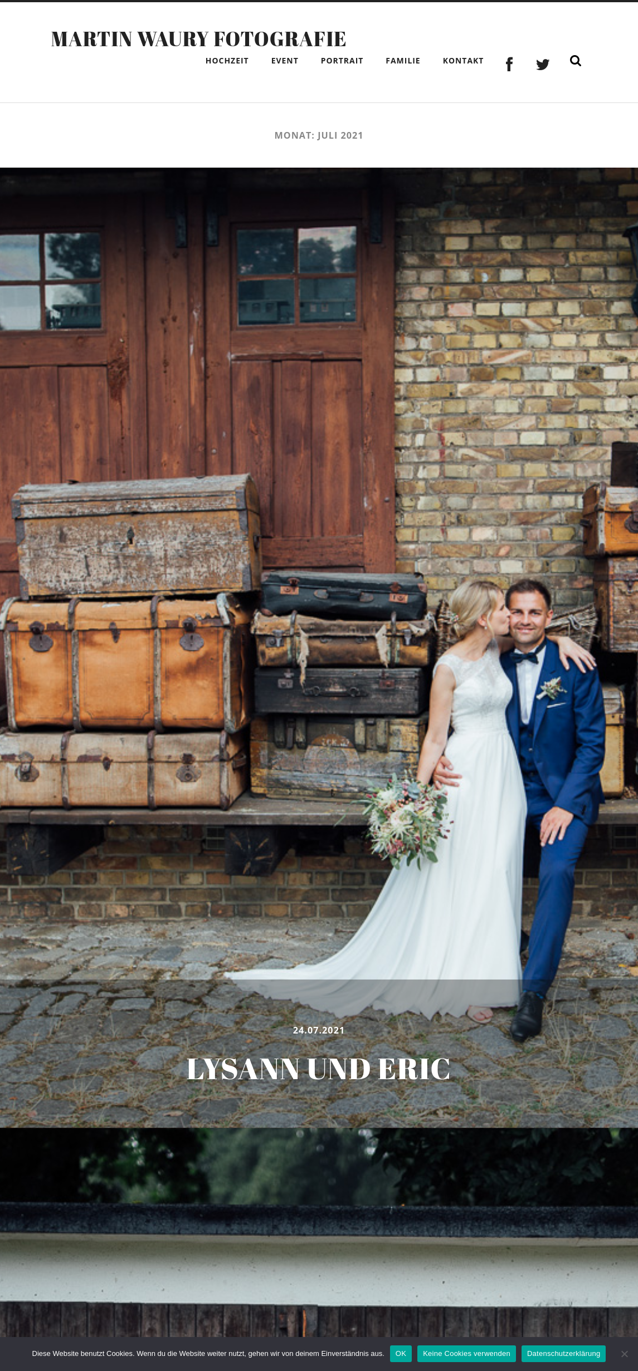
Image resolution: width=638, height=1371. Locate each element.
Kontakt (463, 60)
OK (401, 1353)
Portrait (342, 60)
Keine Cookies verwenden (466, 1353)
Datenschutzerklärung (563, 1353)
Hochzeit (227, 60)
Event (285, 60)
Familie (403, 60)
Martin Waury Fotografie (199, 38)
